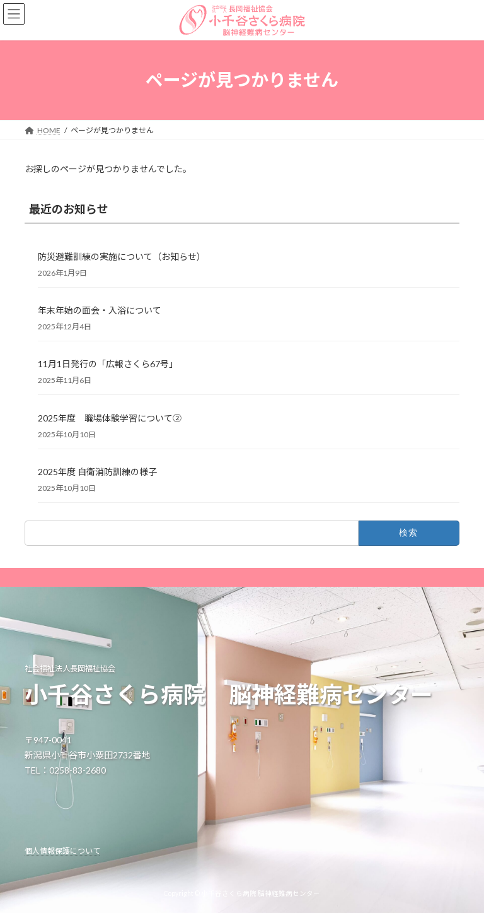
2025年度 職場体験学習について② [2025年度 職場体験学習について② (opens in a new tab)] (110, 417)
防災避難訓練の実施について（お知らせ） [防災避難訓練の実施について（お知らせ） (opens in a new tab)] (121, 256)
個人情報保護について (62, 851)
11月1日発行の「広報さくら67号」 (108, 363)
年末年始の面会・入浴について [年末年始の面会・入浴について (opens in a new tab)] (99, 310)
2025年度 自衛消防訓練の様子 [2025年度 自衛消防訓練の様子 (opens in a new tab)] (97, 471)
